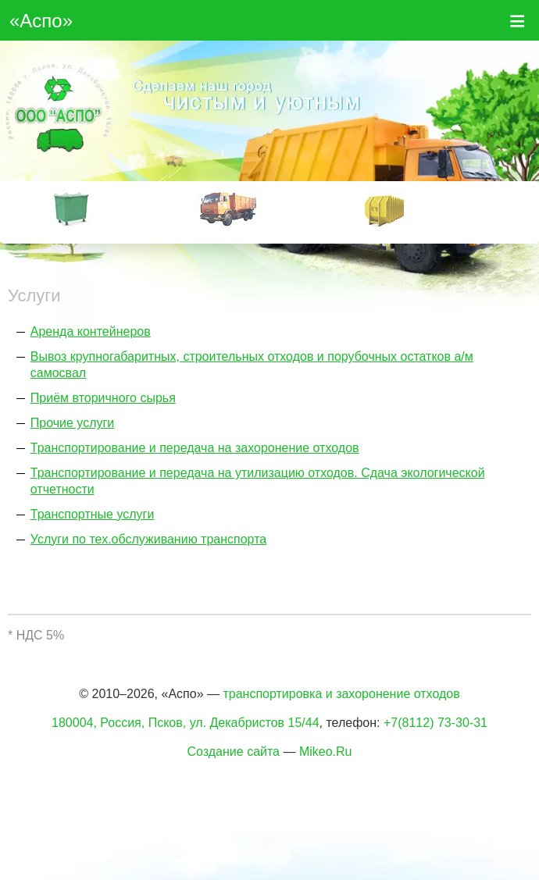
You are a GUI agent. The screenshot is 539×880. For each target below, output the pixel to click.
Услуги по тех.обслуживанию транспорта (148, 539)
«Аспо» (41, 20)
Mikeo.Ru (325, 751)
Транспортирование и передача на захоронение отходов (194, 447)
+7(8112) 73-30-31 (435, 722)
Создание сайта (233, 751)
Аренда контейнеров (90, 331)
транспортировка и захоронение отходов (341, 693)
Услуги (34, 295)
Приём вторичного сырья (103, 397)
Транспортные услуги (92, 514)
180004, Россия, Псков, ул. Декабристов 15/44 (185, 722)
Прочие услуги (72, 422)
